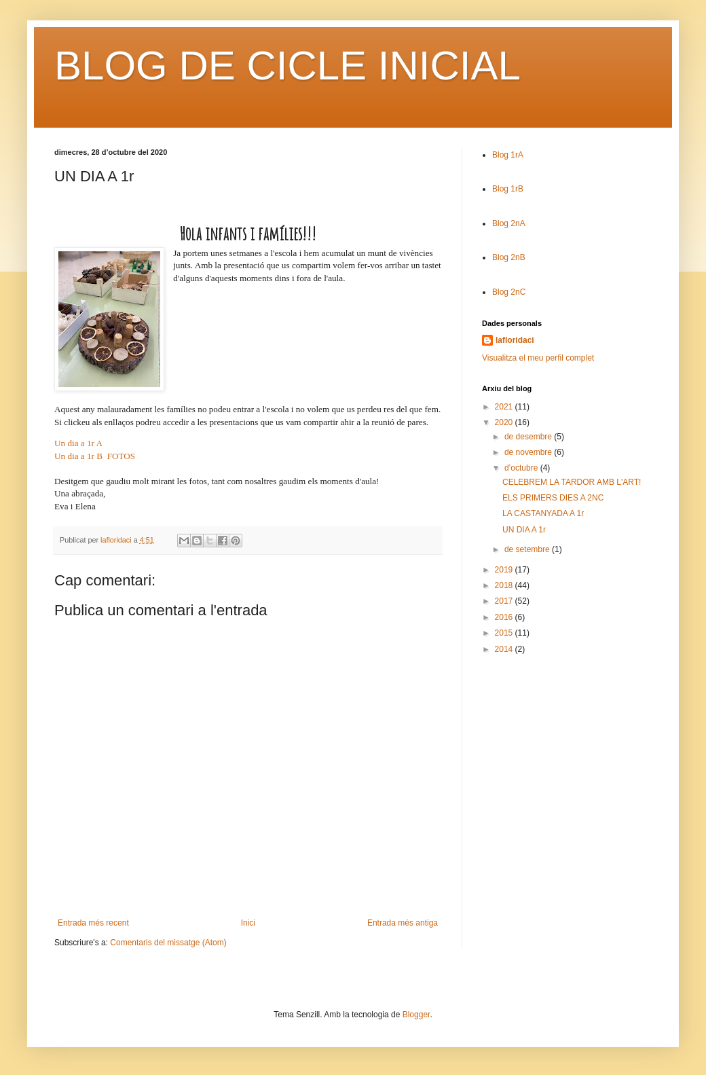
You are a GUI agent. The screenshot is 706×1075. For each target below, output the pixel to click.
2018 (505, 585)
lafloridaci (515, 340)
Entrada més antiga (402, 923)
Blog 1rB (507, 189)
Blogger (416, 1014)
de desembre (529, 436)
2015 (505, 633)
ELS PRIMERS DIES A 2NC (552, 498)
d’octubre (522, 468)
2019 (505, 570)
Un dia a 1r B (78, 456)
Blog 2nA (508, 223)
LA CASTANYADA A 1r (543, 513)
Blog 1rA (507, 155)
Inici (248, 923)
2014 (505, 649)
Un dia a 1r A (78, 443)
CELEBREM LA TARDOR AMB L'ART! (571, 482)
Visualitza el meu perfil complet (538, 358)
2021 (505, 407)
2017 (505, 601)
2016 (505, 617)
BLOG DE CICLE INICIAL (287, 65)
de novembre (529, 452)
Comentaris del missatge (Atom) (168, 942)
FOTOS (121, 456)
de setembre (528, 549)
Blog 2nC (508, 292)
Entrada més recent (93, 923)
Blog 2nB (508, 257)
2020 (505, 422)
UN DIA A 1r (524, 529)
